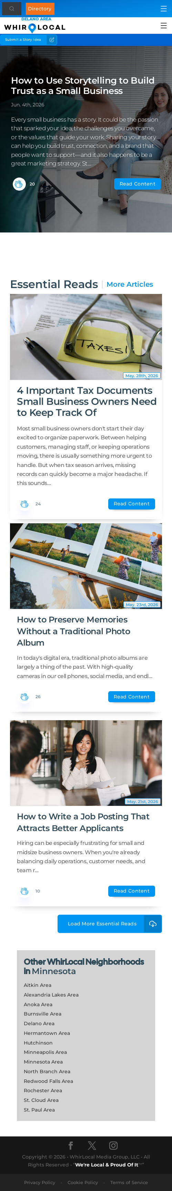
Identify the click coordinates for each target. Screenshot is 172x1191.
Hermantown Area (47, 1033)
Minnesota (54, 971)
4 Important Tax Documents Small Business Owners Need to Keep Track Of (87, 401)
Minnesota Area (43, 1062)
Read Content (137, 184)
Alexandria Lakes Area (51, 995)
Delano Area (39, 1023)
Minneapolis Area (45, 1052)
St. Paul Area (39, 1110)
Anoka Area (38, 1004)
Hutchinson (38, 1043)
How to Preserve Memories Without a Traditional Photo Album (73, 631)
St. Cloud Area (41, 1100)
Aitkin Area (37, 985)
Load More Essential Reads (115, 924)
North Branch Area (47, 1071)
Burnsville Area (42, 1014)
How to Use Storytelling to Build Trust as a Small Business (83, 85)
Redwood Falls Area (48, 1081)
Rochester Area (43, 1090)
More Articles (130, 284)
